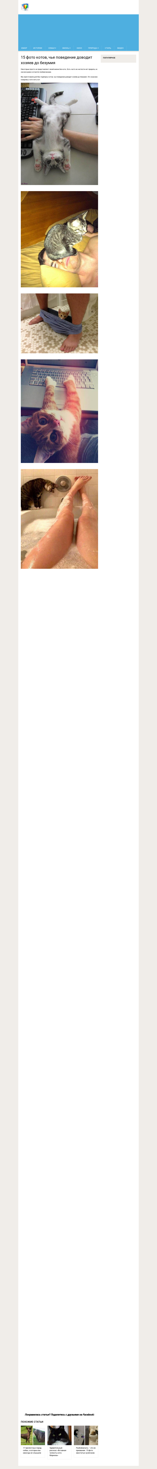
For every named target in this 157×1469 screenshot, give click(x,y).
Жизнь (65, 48)
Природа (92, 48)
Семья (51, 48)
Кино (79, 48)
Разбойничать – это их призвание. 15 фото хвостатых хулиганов (86, 1450)
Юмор (24, 48)
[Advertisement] (78, 29)
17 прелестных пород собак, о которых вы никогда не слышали (32, 1450)
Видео (120, 48)
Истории (37, 48)
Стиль (108, 48)
